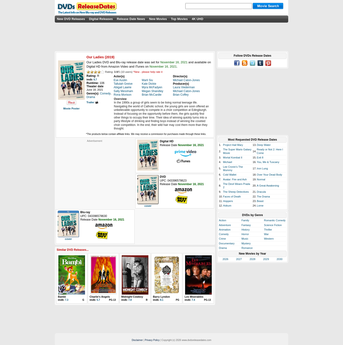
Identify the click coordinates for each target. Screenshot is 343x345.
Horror (245, 234)
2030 (279, 259)
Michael (227, 162)
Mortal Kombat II (232, 157)
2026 (225, 259)
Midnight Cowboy (132, 296)
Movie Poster (71, 108)
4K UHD (197, 19)
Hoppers (228, 201)
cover (147, 205)
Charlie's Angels (100, 296)
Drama (223, 247)
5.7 (98, 300)
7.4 (193, 300)
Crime (222, 238)
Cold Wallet (229, 174)
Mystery (246, 243)
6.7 (95, 79)
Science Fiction (273, 225)
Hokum (227, 205)
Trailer (92, 102)
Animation (225, 229)
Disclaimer (137, 340)
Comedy (224, 234)
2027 (239, 259)
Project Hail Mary (233, 144)
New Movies (158, 19)
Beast (260, 201)
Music (245, 238)
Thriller (268, 229)
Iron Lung (262, 168)
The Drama (263, 196)
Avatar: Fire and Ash (235, 179)
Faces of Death (232, 196)
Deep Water (264, 144)
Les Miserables (194, 296)
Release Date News (131, 19)
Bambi (62, 296)
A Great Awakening (268, 185)
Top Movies (179, 19)
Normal (261, 179)
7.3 (66, 300)
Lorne (260, 205)
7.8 (130, 300)
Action (222, 220)
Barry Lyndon (161, 296)
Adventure (225, 225)
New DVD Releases (71, 19)
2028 (252, 259)
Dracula (261, 191)
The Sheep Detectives (236, 191)
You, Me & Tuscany (268, 162)
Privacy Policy (152, 340)
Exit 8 (260, 157)
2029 (266, 259)
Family (245, 220)
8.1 (161, 300)
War (266, 234)
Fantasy (246, 225)
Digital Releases (101, 19)
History (246, 229)
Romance (247, 247)
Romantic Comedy (274, 220)
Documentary (226, 243)
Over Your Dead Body (269, 174)
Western (269, 238)
